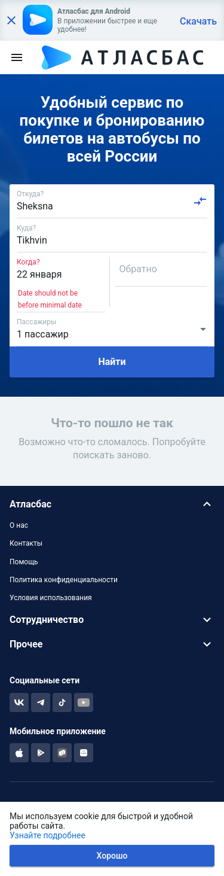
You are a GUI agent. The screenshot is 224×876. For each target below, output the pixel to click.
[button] (112, 504)
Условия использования (51, 598)
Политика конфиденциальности (64, 580)
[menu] (16, 57)
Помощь (24, 562)
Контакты (26, 543)
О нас (19, 525)
